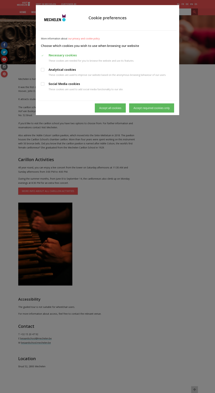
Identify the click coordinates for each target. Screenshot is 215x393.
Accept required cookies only (152, 108)
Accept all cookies (110, 108)
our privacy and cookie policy (84, 38)
